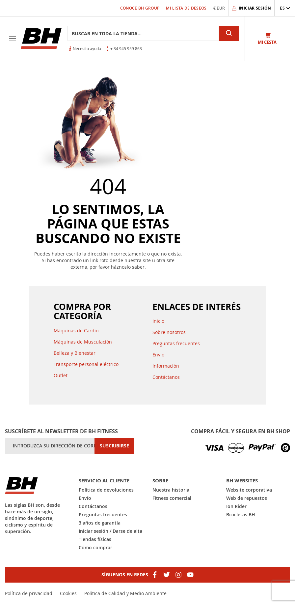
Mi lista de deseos (186, 8)
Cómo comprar (95, 547)
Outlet (60, 375)
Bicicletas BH (240, 514)
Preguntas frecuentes (176, 343)
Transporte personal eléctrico (86, 364)
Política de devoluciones (106, 490)
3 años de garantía (100, 523)
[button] (285, 8)
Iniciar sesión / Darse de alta (110, 531)
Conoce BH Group (140, 8)
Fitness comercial (171, 498)
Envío (158, 354)
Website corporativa (249, 490)
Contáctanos (166, 377)
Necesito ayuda (87, 48)
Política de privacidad (28, 593)
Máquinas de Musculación (83, 342)
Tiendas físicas (95, 539)
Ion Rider (236, 506)
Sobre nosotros (169, 332)
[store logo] (41, 38)
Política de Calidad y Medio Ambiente (125, 593)
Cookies (68, 593)
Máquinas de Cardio (76, 330)
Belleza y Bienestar (74, 353)
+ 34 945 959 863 (126, 48)
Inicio (158, 321)
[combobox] (143, 33)
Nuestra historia (170, 490)
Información (165, 366)
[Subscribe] (114, 446)
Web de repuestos (246, 498)
